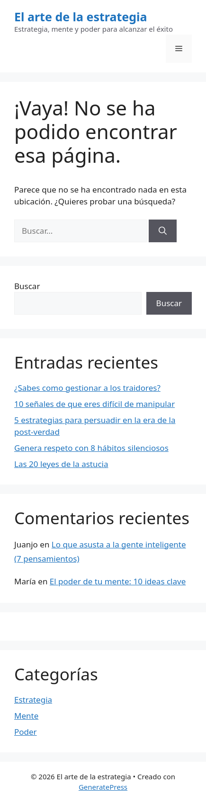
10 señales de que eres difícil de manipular (94, 403)
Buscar (27, 286)
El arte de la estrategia (80, 17)
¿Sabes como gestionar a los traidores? (87, 387)
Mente (26, 715)
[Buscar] (163, 231)
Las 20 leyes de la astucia (61, 463)
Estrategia (33, 699)
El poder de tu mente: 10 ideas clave (118, 581)
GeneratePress (103, 787)
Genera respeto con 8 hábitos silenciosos (91, 447)
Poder (25, 731)
